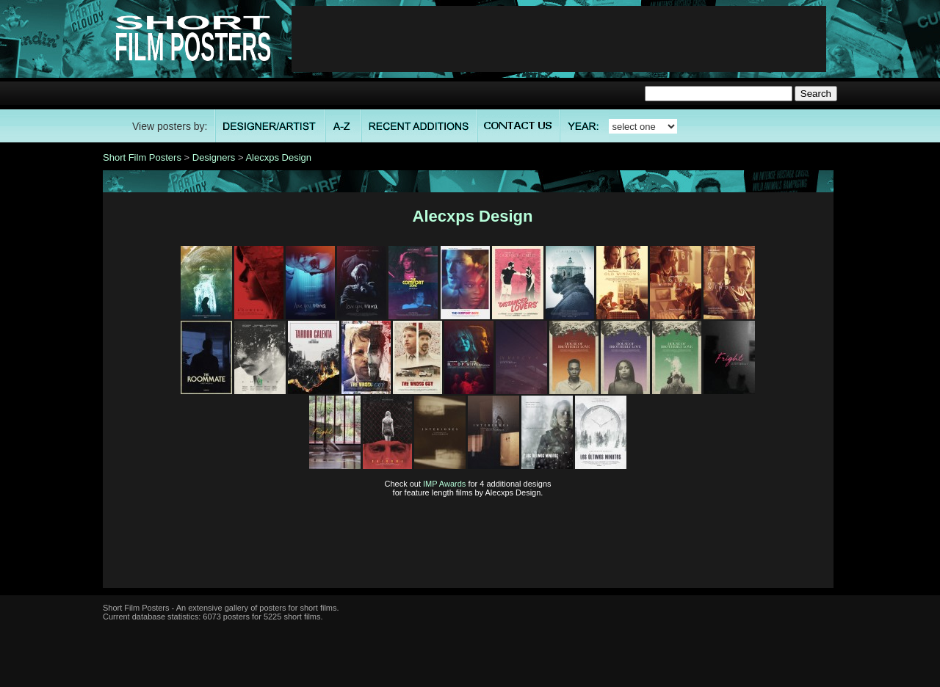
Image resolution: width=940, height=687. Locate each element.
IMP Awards (444, 483)
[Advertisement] (559, 39)
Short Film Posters (142, 157)
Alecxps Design (278, 157)
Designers (214, 157)
